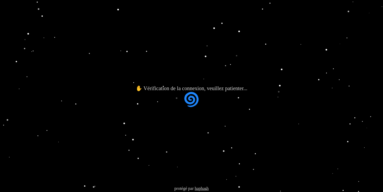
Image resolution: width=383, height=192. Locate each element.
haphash (202, 188)
